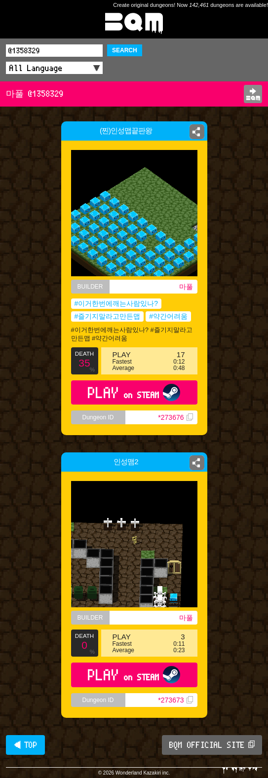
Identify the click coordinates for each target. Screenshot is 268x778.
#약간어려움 (168, 316)
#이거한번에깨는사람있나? (116, 303)
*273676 (175, 417)
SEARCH (124, 50)
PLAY (134, 392)
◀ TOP (25, 745)
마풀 (186, 287)
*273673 (175, 700)
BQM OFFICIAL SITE (212, 745)
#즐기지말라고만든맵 (108, 316)
